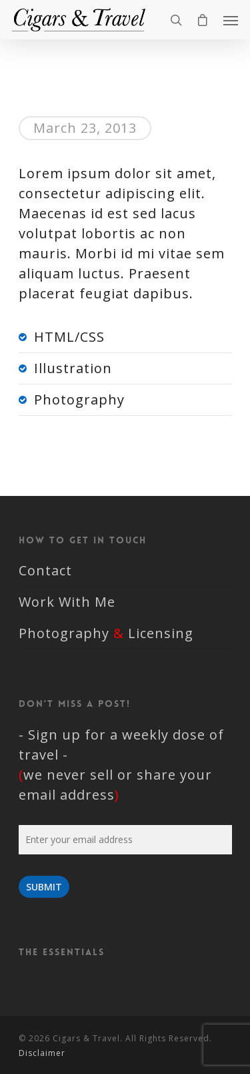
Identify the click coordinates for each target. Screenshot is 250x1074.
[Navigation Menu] (230, 20)
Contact (45, 570)
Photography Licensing (106, 633)
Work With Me (67, 602)
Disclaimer (42, 1053)
